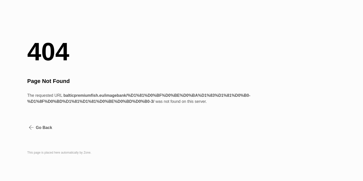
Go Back (40, 127)
